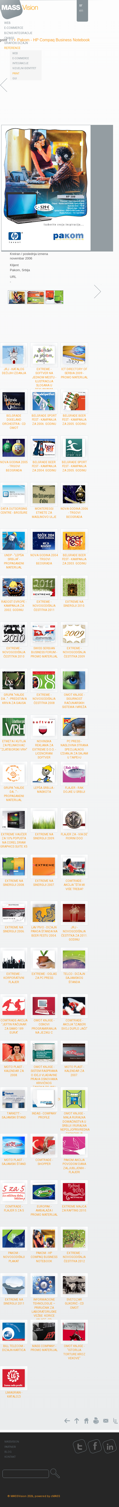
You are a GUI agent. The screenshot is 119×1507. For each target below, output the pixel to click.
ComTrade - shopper (44, 1162)
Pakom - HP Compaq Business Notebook (44, 1257)
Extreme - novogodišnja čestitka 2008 (44, 698)
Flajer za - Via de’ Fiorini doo (74, 836)
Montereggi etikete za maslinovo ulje (44, 512)
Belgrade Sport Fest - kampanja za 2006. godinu (44, 419)
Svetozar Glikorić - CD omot (74, 1303)
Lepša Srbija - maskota (44, 790)
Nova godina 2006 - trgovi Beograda (74, 512)
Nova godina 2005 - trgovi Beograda (14, 466)
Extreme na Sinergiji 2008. (14, 883)
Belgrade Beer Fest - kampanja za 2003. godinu (74, 559)
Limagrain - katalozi (13, 1394)
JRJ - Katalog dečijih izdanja (14, 371)
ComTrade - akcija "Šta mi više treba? (74, 885)
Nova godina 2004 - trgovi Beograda (44, 559)
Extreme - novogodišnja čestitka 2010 (13, 652)
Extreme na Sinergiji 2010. (74, 603)
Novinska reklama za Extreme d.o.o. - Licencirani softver (44, 749)
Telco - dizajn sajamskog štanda (74, 978)
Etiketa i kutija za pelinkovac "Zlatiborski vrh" (13, 745)
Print (15, 73)
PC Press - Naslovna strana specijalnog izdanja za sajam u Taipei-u (74, 749)
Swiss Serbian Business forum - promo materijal (44, 652)
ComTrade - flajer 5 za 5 (14, 1208)
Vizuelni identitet (24, 68)
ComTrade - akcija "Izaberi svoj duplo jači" (74, 1024)
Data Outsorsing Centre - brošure (13, 510)
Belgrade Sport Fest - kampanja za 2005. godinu (74, 466)
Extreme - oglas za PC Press (44, 976)
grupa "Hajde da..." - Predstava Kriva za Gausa (14, 698)
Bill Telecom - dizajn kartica (13, 1348)
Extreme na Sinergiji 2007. (44, 883)
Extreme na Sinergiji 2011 (13, 1301)
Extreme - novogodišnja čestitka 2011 (44, 605)
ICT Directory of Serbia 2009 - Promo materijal (74, 373)
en (81, 10)
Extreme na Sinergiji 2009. (44, 836)
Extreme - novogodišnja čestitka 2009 (74, 652)
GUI (14, 78)
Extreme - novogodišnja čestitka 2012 (74, 1257)
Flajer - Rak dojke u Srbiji (74, 790)
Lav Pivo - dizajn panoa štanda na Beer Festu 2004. (44, 931)
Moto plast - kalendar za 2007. (74, 1071)
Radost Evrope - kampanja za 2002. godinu (13, 605)
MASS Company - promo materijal (44, 1348)
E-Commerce (20, 58)
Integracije (20, 63)
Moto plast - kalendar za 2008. (14, 1071)
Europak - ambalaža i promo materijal (44, 1210)
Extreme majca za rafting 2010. (74, 1208)
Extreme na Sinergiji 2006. (14, 929)
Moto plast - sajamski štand (14, 1162)
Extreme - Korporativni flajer (13, 978)
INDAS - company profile (44, 1115)
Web (15, 53)
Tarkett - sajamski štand (14, 1115)
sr (80, 5)
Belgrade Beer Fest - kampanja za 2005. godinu (74, 419)
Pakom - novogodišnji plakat (14, 1257)
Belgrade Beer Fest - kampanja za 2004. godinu (44, 466)
